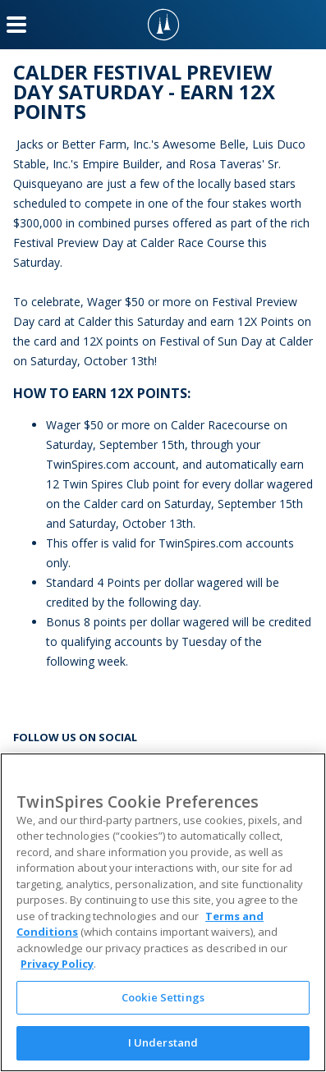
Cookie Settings (163, 997)
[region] (163, 912)
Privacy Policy (57, 963)
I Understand (163, 1042)
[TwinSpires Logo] (163, 24)
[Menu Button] (16, 24)
